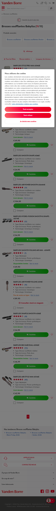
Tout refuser (28, 115)
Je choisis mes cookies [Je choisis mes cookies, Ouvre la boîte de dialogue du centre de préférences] (28, 121)
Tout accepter (28, 109)
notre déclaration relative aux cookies (25, 104)
